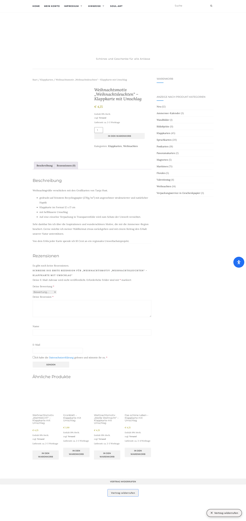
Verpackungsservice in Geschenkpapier (178, 193)
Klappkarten (46, 79)
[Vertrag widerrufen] (224, 513)
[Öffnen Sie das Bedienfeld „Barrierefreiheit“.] (238, 262)
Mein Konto (52, 6)
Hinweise (94, 6)
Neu (159, 106)
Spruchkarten (164, 139)
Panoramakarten (166, 153)
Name (36, 348)
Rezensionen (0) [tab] (66, 187)
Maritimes (162, 166)
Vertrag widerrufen (123, 504)
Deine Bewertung (43, 308)
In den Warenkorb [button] (45, 477)
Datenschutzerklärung (61, 380)
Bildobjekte (163, 126)
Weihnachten (130, 146)
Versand (102, 118)
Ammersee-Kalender (168, 113)
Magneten (162, 159)
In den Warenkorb (119, 136)
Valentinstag (163, 179)
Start (35, 79)
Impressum (71, 6)
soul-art (116, 6)
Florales (161, 173)
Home (36, 6)
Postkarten (163, 146)
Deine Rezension (43, 319)
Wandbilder (163, 119)
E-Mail (36, 367)
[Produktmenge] (98, 130)
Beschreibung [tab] (45, 187)
